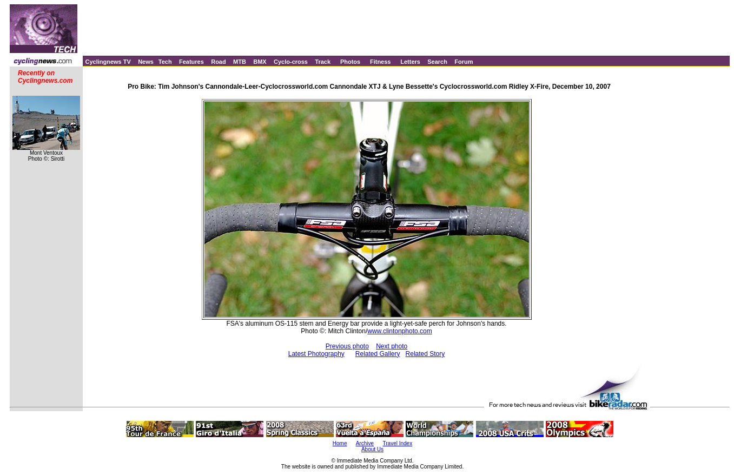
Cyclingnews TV (107, 61)
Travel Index (398, 443)
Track (322, 61)
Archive (365, 443)
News (146, 61)
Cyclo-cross (291, 61)
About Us (372, 449)
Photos (350, 61)
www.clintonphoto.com (399, 331)
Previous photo (347, 346)
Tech (165, 61)
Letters (410, 61)
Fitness (380, 61)
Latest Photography (316, 354)
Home (340, 443)
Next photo (391, 346)
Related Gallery (377, 354)
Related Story (425, 354)
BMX (259, 61)
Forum (463, 61)
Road (218, 61)
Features (191, 61)
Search (437, 61)
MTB (239, 61)
